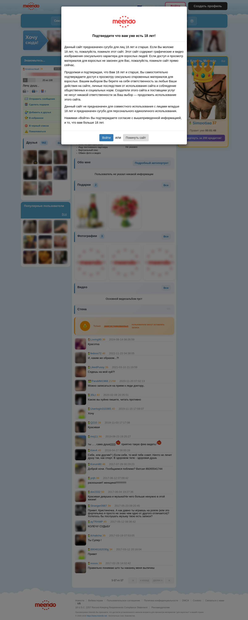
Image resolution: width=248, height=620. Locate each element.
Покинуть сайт (136, 137)
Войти (106, 137)
